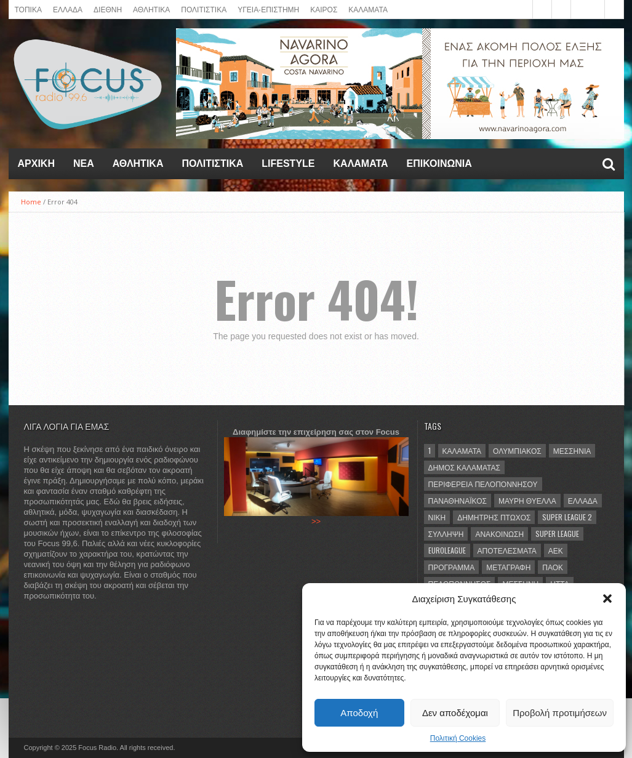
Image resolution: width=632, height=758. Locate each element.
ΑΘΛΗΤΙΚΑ (151, 9)
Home (31, 201)
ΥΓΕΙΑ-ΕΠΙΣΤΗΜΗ (268, 9)
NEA (83, 163)
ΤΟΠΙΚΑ (28, 9)
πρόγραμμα (451, 567)
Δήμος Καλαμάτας (464, 467)
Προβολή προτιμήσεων (560, 713)
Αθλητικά (138, 163)
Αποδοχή (359, 713)
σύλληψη (446, 533)
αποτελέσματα (507, 550)
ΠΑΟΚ (552, 567)
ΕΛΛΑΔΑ (67, 9)
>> (316, 521)
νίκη (437, 517)
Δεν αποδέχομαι (455, 713)
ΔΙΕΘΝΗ (108, 9)
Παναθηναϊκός (457, 500)
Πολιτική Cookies (458, 738)
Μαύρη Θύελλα (527, 500)
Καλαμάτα (462, 450)
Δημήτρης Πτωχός (493, 517)
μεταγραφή (508, 567)
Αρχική (36, 163)
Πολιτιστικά (203, 9)
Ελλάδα (583, 500)
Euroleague (447, 550)
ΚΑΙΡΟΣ (323, 9)
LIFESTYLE (288, 163)
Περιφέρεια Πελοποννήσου (483, 483)
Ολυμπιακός (517, 450)
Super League (557, 533)
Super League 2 (567, 517)
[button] (607, 598)
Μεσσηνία (572, 450)
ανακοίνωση (499, 533)
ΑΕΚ (555, 550)
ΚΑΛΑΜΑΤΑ (368, 9)
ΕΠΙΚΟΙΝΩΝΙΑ (439, 163)
